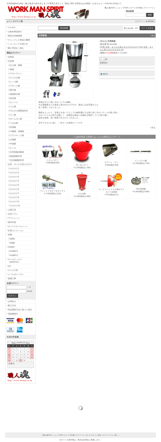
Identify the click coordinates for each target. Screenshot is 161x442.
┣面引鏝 (12, 90)
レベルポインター (16, 274)
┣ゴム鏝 (12, 106)
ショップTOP (122, 8)
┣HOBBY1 (13, 251)
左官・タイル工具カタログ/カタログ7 (122, 47)
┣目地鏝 (12, 127)
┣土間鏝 (12, 139)
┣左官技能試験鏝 (16, 152)
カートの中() (136, 8)
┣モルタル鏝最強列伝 (18, 111)
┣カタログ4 (13, 181)
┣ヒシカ (12, 148)
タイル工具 (13, 270)
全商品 (11, 57)
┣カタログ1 (13, 168)
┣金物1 (11, 239)
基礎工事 (12, 278)
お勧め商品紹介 (15, 31)
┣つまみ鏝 (13, 123)
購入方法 (12, 305)
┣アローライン (15, 73)
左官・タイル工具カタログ (20, 164)
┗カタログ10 (14, 205)
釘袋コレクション (16, 230)
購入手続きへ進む (16, 48)
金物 (10, 234)
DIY (141, 47)
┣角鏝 (11, 69)
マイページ (149, 8)
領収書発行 (13, 314)
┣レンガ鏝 (13, 82)
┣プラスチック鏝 (16, 135)
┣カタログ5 (13, 185)
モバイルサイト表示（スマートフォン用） (102, 435)
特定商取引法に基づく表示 (20, 309)
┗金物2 (11, 243)
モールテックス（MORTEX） (15, 260)
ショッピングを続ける (18, 44)
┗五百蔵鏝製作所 (16, 160)
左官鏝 (11, 61)
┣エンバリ (13, 102)
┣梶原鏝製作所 (15, 156)
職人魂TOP (110, 8)
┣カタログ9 (13, 201)
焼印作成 (12, 222)
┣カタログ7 (13, 193)
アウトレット (14, 218)
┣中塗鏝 (12, 144)
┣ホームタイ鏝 (15, 119)
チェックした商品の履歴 (19, 40)
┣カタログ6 (13, 189)
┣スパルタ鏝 (14, 78)
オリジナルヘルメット (18, 226)
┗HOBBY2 (13, 255)
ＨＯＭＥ (12, 27)
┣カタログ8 (13, 197)
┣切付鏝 (12, 98)
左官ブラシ (13, 214)
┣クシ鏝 (12, 115)
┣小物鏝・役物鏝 (16, 131)
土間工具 (12, 210)
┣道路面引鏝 (14, 94)
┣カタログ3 (13, 177)
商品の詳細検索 (15, 36)
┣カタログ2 (13, 172)
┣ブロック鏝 (14, 86)
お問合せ (12, 301)
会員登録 (150, 21)
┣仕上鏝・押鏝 (15, 65)
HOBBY (11, 247)
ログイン (140, 21)
